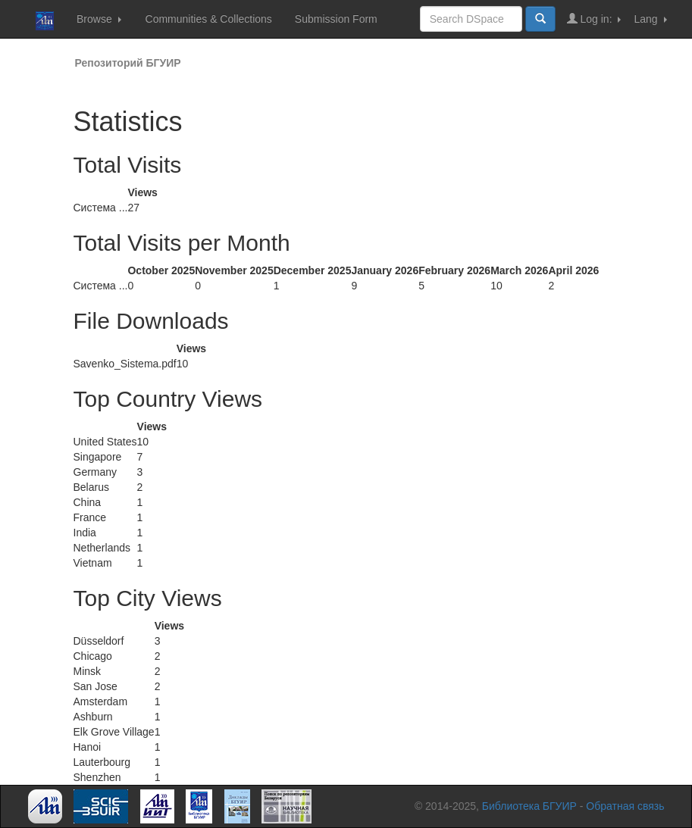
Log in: (594, 18)
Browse (99, 19)
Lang (650, 19)
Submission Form (336, 19)
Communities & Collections (209, 19)
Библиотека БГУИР (529, 806)
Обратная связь (625, 806)
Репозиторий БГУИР (128, 63)
